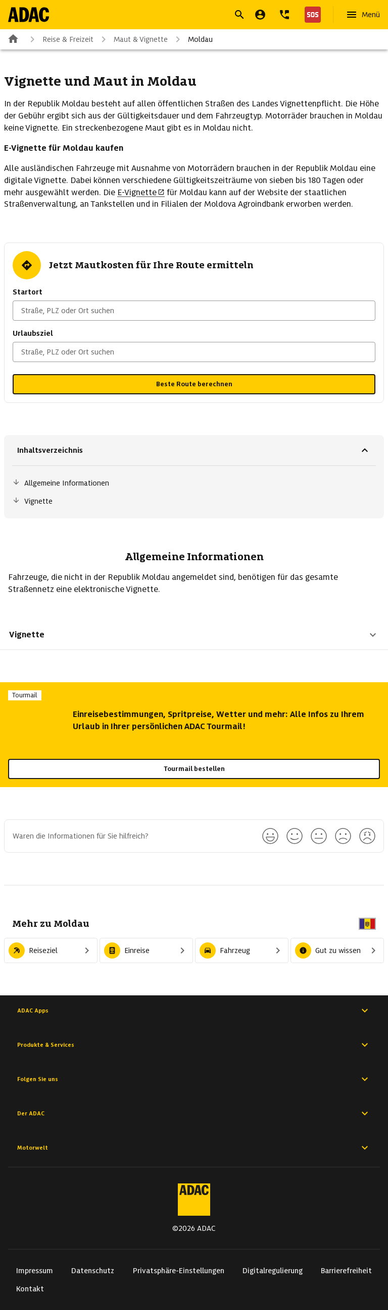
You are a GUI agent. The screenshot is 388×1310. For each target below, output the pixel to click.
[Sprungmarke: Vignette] (194, 501)
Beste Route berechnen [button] (194, 384)
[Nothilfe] (311, 14)
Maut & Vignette (133, 39)
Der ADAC (194, 1113)
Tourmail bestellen (194, 768)
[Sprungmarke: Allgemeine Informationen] (194, 483)
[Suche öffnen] (239, 14)
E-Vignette (141, 192)
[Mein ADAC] (260, 15)
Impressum (34, 1270)
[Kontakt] (284, 15)
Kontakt (30, 1288)
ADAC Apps (194, 1010)
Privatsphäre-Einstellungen (178, 1270)
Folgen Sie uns (194, 1079)
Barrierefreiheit (346, 1270)
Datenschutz (92, 1270)
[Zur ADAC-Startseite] (28, 15)
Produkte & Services (194, 1045)
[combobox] (194, 311)
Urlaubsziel (33, 333)
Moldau (192, 39)
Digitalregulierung (273, 1270)
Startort (27, 291)
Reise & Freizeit (59, 39)
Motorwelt (194, 1148)
